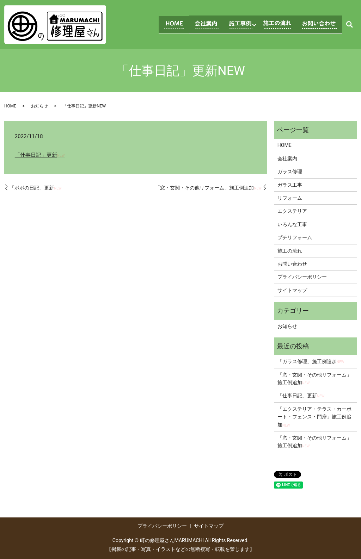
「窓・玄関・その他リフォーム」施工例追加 (208, 188)
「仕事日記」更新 (40, 155)
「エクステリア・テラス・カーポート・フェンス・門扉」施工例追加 (314, 417)
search (349, 24)
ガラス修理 (289, 171)
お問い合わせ (292, 264)
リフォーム (289, 198)
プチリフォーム (294, 237)
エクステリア (292, 211)
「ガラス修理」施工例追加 (310, 361)
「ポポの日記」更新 (36, 188)
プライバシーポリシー (302, 277)
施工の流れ (289, 251)
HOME (10, 106)
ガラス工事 (289, 185)
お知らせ (39, 106)
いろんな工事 (292, 224)
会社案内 (287, 158)
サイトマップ (292, 290)
